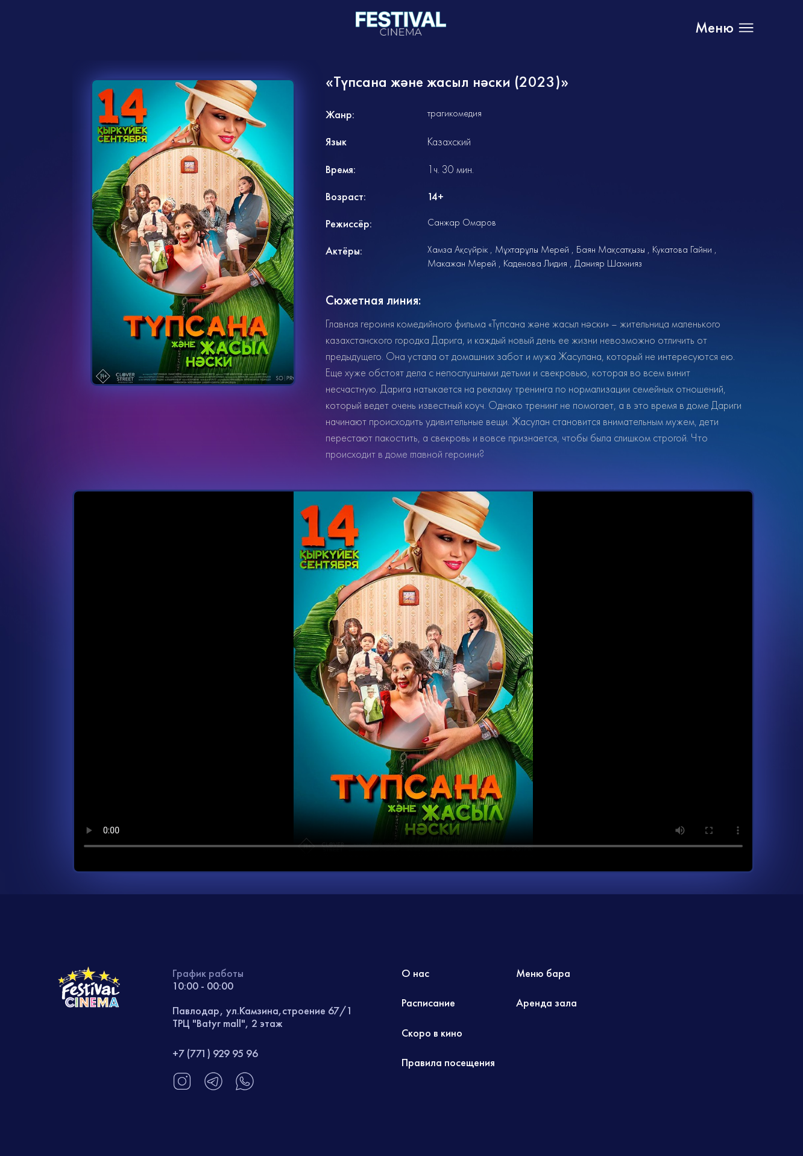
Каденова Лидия (535, 263)
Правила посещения (448, 1062)
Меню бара (543, 973)
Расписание (428, 1002)
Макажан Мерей (461, 263)
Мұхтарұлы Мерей (532, 249)
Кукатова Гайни (682, 249)
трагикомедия (454, 113)
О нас (415, 973)
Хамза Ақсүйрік (457, 249)
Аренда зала (546, 1002)
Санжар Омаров (461, 222)
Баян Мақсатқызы (610, 249)
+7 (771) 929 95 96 (215, 1053)
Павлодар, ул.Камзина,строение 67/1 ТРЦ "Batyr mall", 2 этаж (262, 1017)
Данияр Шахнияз (608, 263)
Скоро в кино (432, 1033)
